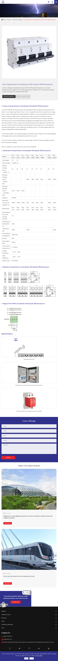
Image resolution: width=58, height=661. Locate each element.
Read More (7, 523)
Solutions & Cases (6, 614)
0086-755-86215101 (8, 636)
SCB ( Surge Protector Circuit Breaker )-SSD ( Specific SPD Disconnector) (40, 19)
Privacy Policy (39, 655)
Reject (26, 658)
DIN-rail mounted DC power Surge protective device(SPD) (29, 411)
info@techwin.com (8, 639)
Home (4, 19)
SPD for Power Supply (17, 19)
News (3, 627)
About (3, 621)
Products (9, 19)
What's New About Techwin (29, 467)
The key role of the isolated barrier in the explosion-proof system (19, 576)
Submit (8, 457)
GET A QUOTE (8, 96)
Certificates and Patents (7, 624)
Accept (31, 658)
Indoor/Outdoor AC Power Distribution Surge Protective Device (29, 385)
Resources (4, 617)
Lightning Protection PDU (29, 359)
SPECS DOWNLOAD (23, 96)
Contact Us (6, 633)
